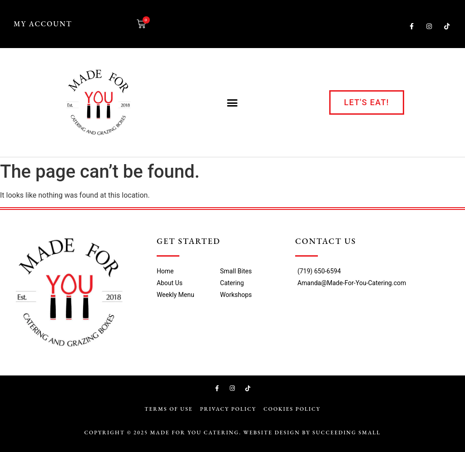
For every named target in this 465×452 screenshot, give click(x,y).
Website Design (271, 432)
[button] (232, 102)
